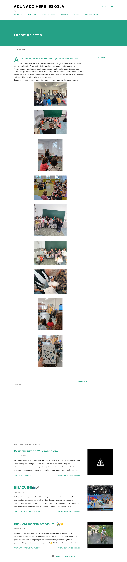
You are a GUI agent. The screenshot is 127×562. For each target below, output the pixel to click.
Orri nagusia (18, 14)
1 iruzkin (27, 475)
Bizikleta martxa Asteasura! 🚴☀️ (39, 524)
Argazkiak (64, 14)
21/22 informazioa (48, 14)
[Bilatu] (103, 6)
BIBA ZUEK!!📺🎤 (26, 487)
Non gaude (32, 14)
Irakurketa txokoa (91, 14)
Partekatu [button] (102, 57)
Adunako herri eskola (39, 6)
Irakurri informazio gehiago (69, 475)
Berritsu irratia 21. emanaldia (36, 451)
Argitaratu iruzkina (32, 512)
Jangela (76, 14)
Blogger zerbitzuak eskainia (63, 556)
